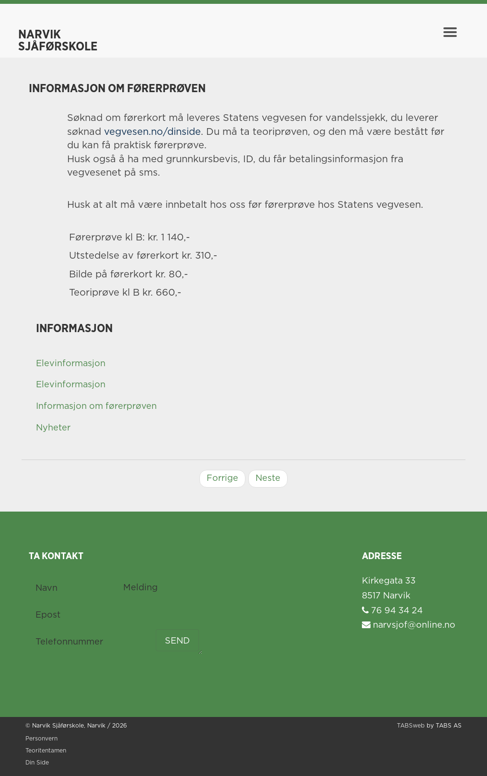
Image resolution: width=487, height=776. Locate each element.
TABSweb (411, 725)
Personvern (41, 738)
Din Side (37, 762)
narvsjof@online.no (408, 625)
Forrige (222, 478)
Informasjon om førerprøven (96, 406)
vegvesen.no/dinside (152, 132)
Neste (267, 478)
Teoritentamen (45, 750)
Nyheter (53, 428)
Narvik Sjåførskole (57, 37)
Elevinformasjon (70, 364)
